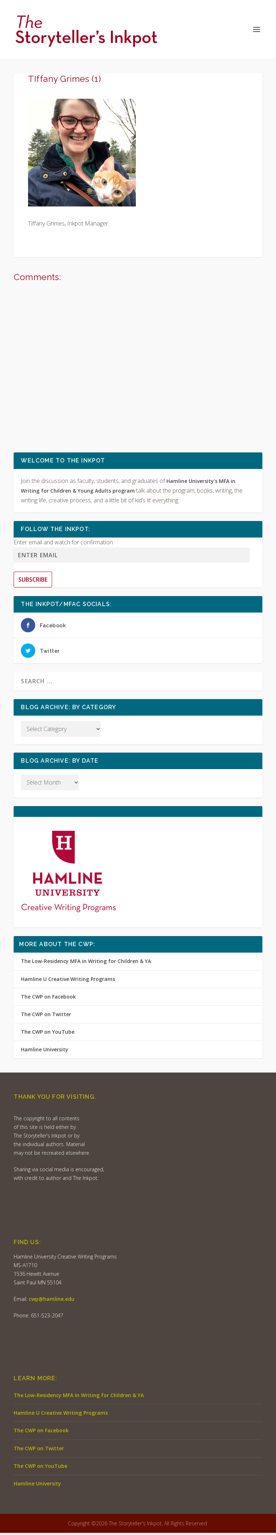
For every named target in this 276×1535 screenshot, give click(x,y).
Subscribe (32, 582)
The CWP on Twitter (46, 1016)
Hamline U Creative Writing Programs (68, 980)
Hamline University (44, 1051)
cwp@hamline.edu (51, 1301)
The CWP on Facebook (48, 998)
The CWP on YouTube (47, 1034)
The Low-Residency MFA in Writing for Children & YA (86, 963)
